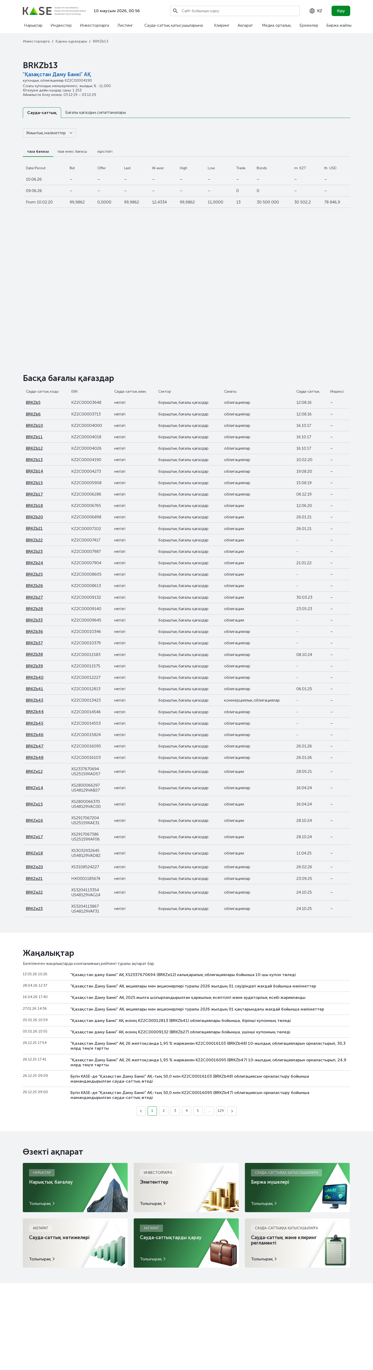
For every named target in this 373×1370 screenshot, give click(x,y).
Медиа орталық (276, 25)
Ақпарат (245, 25)
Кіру (341, 10)
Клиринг (221, 25)
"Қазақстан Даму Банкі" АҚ (57, 74)
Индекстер (61, 25)
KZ (315, 11)
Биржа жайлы (339, 25)
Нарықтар (33, 25)
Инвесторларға (94, 25)
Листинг (125, 25)
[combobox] (315, 11)
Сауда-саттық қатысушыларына (173, 25)
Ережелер (308, 25)
